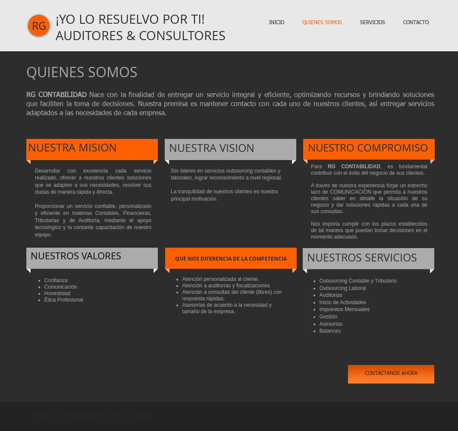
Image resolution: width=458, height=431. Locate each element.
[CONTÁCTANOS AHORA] (391, 374)
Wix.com (143, 415)
